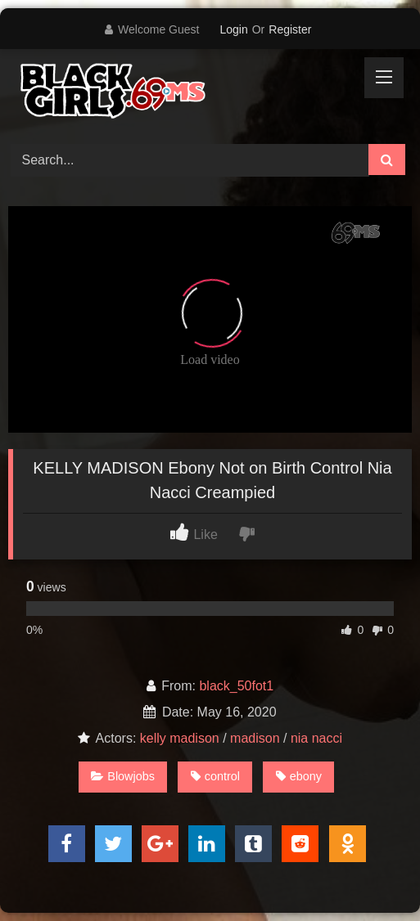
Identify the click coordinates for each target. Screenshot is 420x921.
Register (290, 29)
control (215, 776)
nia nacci (316, 738)
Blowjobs (123, 776)
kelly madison (179, 738)
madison (254, 738)
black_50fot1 (236, 686)
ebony (299, 776)
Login (233, 29)
